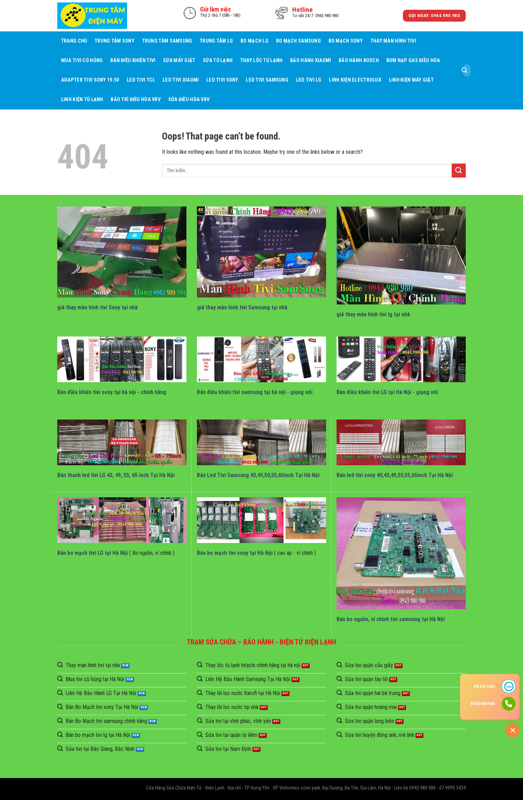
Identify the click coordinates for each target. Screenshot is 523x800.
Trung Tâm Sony (114, 41)
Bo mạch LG (254, 41)
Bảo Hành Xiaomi (310, 60)
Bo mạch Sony (346, 41)
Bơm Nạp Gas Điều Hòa (413, 60)
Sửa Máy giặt (179, 60)
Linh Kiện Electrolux (355, 80)
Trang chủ (74, 41)
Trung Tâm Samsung (167, 41)
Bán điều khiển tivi (132, 60)
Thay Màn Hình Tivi (393, 41)
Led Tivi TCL (141, 80)
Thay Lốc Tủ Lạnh (261, 60)
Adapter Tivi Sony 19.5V (90, 80)
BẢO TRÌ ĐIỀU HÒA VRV (136, 100)
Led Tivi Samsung (267, 80)
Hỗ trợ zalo (484, 686)
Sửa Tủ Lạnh (218, 60)
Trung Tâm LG (216, 41)
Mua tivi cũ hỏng (82, 60)
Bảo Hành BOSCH (359, 60)
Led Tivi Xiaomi (181, 80)
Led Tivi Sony (222, 80)
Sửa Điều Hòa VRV (189, 100)
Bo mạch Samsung (298, 41)
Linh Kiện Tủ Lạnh (82, 100)
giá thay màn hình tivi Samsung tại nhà (242, 307)
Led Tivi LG (309, 80)
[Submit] (464, 70)
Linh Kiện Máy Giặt (411, 80)
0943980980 (483, 703)
